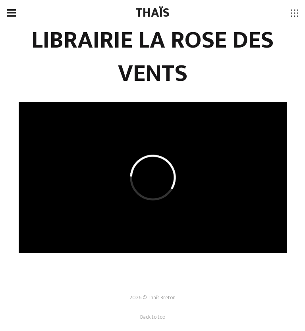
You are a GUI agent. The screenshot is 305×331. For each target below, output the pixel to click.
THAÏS (152, 12)
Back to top (152, 316)
